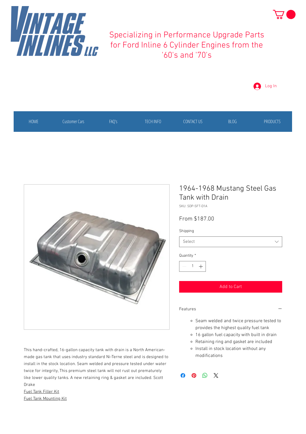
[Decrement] (183, 266)
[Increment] (201, 266)
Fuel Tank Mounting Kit (45, 398)
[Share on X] (216, 375)
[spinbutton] (192, 266)
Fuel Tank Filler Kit (41, 391)
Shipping (186, 231)
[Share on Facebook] (182, 375)
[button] (284, 14)
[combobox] (230, 241)
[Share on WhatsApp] (204, 375)
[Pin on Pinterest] (193, 375)
